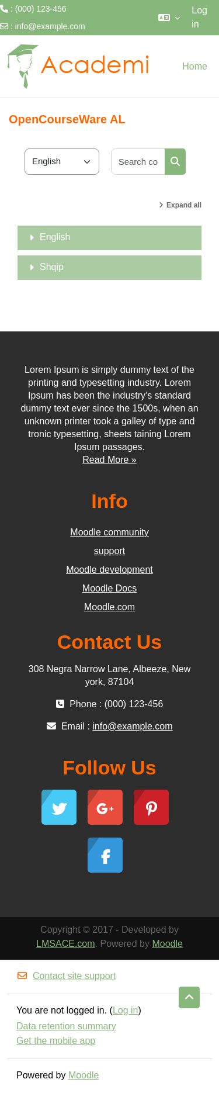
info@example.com (50, 26)
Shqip (52, 267)
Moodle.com (109, 607)
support (109, 551)
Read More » (109, 460)
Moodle (167, 944)
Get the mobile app (55, 1041)
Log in (199, 17)
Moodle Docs (109, 588)
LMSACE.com (65, 944)
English (55, 237)
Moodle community (109, 532)
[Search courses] (138, 161)
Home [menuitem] (194, 66)
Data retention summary (66, 1026)
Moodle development (109, 570)
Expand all (183, 205)
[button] (169, 17)
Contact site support (66, 976)
